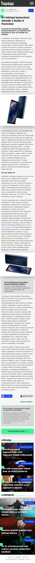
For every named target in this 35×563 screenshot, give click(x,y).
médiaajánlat (18, 557)
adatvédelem (22, 559)
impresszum (11, 557)
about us (28, 559)
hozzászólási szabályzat (11, 559)
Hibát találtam (26, 396)
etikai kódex (25, 557)
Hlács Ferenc (13, 9)
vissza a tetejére (26, 402)
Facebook (6, 396)
